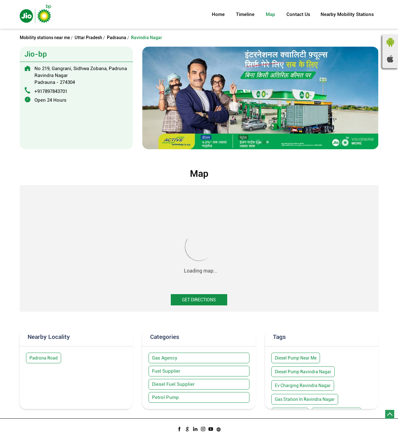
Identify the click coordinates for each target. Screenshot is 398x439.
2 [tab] (263, 141)
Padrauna (116, 37)
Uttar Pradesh (88, 37)
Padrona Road (43, 357)
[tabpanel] (260, 98)
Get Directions (199, 299)
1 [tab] (257, 141)
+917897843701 (50, 91)
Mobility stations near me (45, 37)
